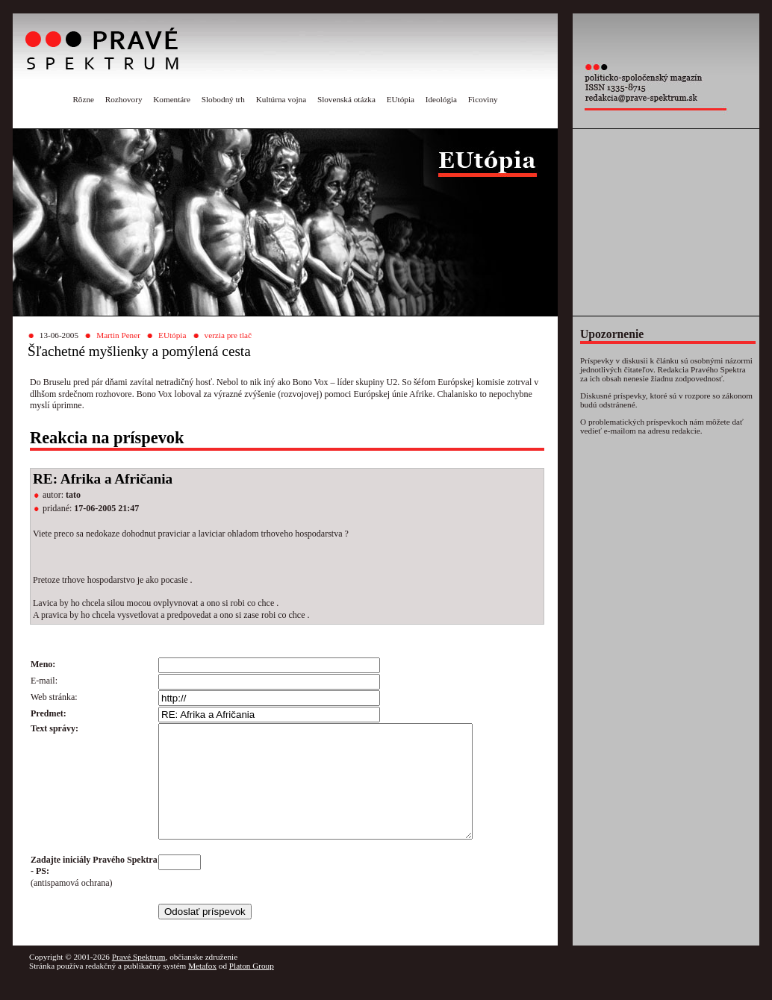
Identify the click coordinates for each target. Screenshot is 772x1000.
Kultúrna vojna (281, 99)
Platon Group (251, 988)
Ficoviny (483, 99)
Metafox (202, 988)
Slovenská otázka (346, 99)
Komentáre (171, 99)
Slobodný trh (223, 99)
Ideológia (441, 99)
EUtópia (400, 99)
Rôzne (83, 99)
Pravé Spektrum (139, 979)
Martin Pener (118, 335)
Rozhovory (124, 99)
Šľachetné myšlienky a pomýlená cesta (139, 351)
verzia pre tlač (228, 335)
